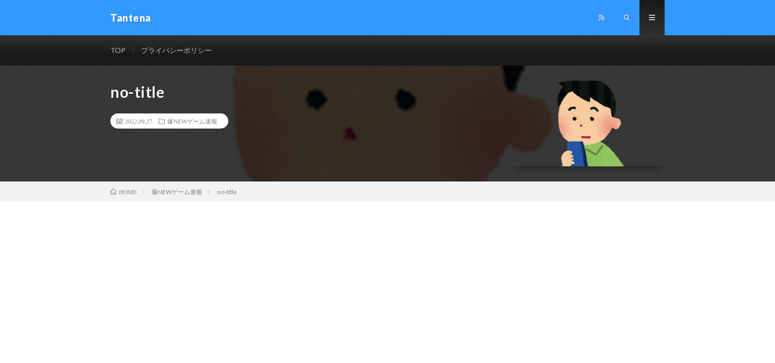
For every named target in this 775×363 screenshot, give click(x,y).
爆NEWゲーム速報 (192, 121)
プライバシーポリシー (176, 50)
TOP (117, 50)
